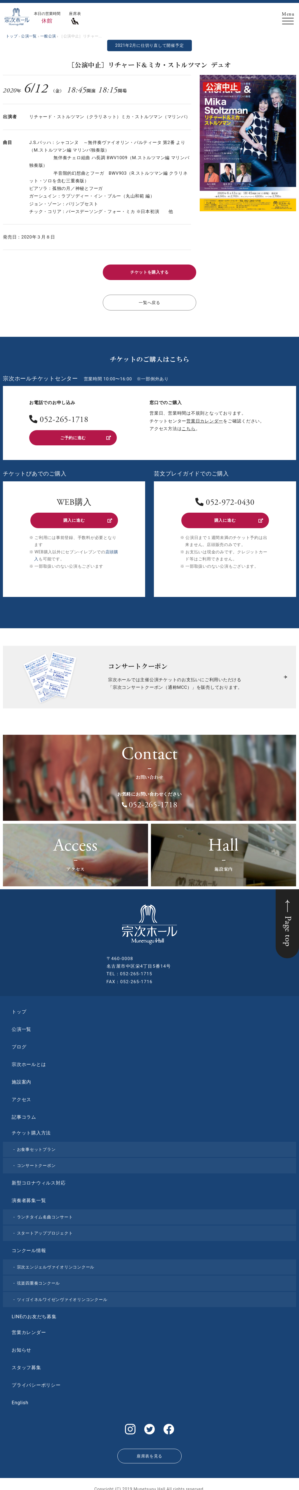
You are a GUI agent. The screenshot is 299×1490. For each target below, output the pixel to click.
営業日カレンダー (204, 418)
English (20, 1398)
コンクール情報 (29, 1246)
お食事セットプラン (36, 1145)
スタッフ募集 (26, 1363)
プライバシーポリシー (36, 1380)
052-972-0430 (230, 500)
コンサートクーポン (36, 1161)
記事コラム (24, 1112)
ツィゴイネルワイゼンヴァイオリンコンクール (62, 1295)
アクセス (21, 1095)
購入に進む (87, 516)
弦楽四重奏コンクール (38, 1278)
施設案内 (21, 1077)
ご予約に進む (85, 435)
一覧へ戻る (149, 300)
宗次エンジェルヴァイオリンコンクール (56, 1262)
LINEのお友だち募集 (34, 1312)
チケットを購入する (149, 271)
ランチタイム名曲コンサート (45, 1212)
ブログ (19, 1042)
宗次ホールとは (29, 1060)
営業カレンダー (29, 1328)
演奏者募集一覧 (29, 1196)
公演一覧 (21, 1025)
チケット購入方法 (31, 1128)
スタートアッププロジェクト (45, 1228)
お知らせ (21, 1345)
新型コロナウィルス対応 (38, 1178)
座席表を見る (149, 1448)
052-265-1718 (64, 418)
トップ (19, 1007)
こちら (188, 426)
